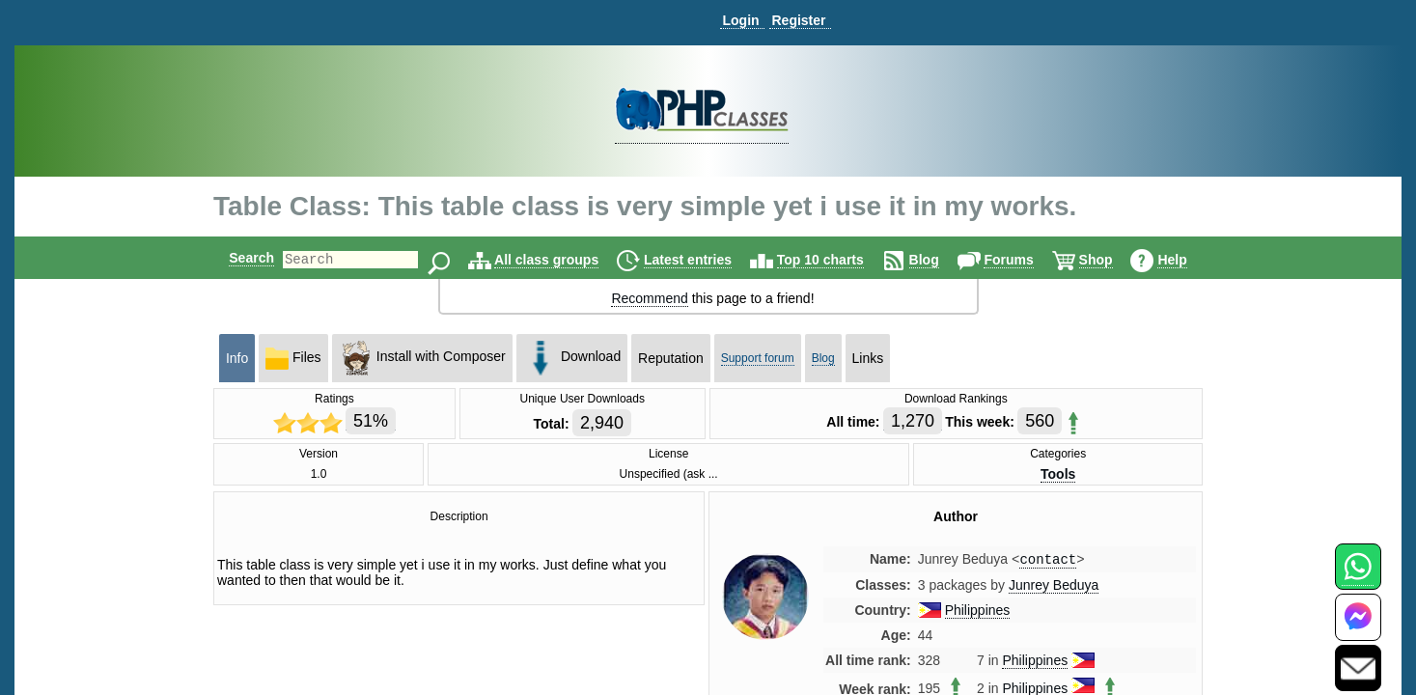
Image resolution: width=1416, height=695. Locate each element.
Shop (1112, 259)
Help (1188, 259)
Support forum (757, 358)
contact (1047, 560)
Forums (1024, 259)
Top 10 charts (836, 259)
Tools (1058, 474)
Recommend (649, 298)
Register (798, 20)
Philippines (978, 612)
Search (235, 257)
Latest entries (704, 259)
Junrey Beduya (1053, 587)
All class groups (563, 259)
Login (740, 20)
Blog (941, 259)
